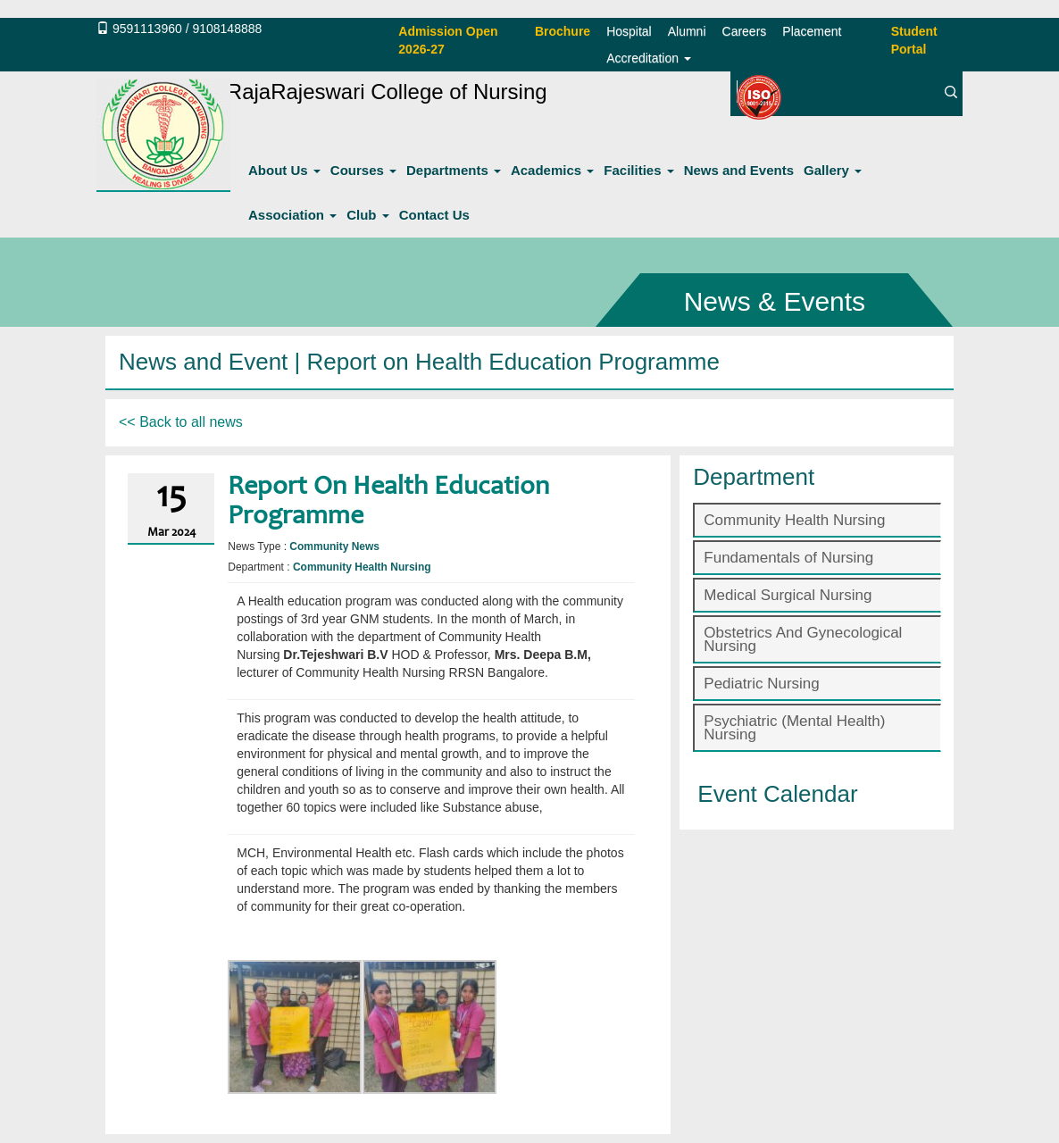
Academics (552, 170)
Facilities (638, 170)
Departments (453, 170)
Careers (744, 31)
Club (367, 214)
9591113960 (147, 28)
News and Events (739, 170)
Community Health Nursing (794, 520)
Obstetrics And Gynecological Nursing (803, 639)
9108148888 (227, 28)
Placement (811, 31)
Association (292, 214)
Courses (363, 170)
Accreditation (648, 58)
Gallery (833, 170)
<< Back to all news (181, 422)
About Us (284, 170)
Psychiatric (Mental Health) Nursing (794, 728)
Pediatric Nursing (761, 683)
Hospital (629, 31)
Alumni (687, 31)
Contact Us (434, 214)
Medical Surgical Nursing (787, 595)
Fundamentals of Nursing (788, 557)
